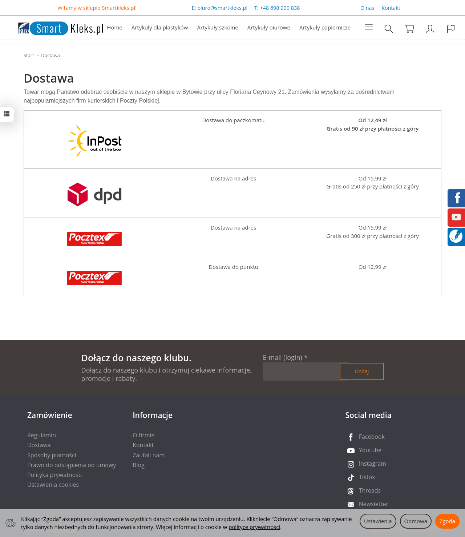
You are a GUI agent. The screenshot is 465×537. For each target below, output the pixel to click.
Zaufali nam (149, 455)
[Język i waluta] (450, 29)
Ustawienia (378, 521)
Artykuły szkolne (217, 27)
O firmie (143, 435)
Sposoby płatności (51, 455)
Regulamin (41, 435)
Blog (139, 465)
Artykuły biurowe (268, 27)
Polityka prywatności (55, 475)
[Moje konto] (430, 29)
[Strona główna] (53, 27)
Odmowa (415, 521)
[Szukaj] (388, 29)
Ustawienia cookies (53, 485)
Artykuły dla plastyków (160, 27)
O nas (367, 7)
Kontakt (390, 7)
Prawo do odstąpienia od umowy (71, 465)
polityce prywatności (254, 526)
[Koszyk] (409, 29)
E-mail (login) (282, 357)
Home (114, 27)
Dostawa (39, 445)
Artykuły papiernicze (325, 27)
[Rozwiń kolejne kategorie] (369, 28)
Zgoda (447, 521)
